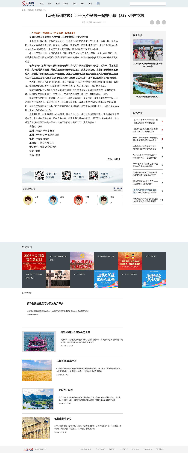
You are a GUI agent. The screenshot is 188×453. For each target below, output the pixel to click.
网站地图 (160, 449)
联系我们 (124, 449)
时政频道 (30, 10)
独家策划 (38, 10)
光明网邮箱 (148, 449)
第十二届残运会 (79, 274)
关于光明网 (100, 449)
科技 (82, 4)
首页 (23, 10)
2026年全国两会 (151, 256)
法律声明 (135, 449)
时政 (41, 4)
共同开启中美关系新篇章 (145, 149)
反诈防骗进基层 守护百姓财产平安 (45, 303)
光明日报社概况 (85, 449)
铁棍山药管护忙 (65, 418)
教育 (90, 4)
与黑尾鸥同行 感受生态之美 (71, 332)
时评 (58, 4)
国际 (50, 4)
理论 (66, 4)
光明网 (89, 22)
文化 (74, 4)
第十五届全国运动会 (129, 274)
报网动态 (112, 449)
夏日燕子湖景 (64, 390)
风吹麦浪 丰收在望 (67, 361)
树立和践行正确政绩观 (106, 256)
